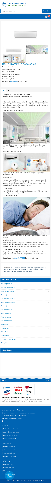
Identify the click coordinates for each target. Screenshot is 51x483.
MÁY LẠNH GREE (7, 313)
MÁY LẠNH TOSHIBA (8, 291)
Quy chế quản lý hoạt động (10, 435)
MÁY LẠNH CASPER (8, 309)
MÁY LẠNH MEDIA (7, 317)
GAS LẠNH (5, 328)
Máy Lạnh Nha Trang (22, 480)
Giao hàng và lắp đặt (9, 453)
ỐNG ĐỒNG (5, 324)
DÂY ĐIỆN (5, 332)
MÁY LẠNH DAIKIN (7, 284)
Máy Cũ (4, 343)
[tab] (3, 90)
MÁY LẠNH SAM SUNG (8, 302)
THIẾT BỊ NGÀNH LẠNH (9, 339)
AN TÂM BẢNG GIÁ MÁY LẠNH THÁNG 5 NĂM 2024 (16, 397)
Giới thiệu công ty (8, 464)
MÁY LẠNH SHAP (7, 320)
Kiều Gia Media (40, 480)
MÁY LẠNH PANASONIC (9, 287)
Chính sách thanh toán (9, 456)
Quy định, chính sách (9, 446)
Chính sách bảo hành (9, 450)
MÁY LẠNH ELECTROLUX (9, 306)
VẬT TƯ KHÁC (6, 335)
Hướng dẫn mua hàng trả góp (11, 432)
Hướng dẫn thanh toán (9, 438)
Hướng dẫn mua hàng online (11, 429)
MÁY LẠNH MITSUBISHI (9, 298)
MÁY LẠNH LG (6, 295)
